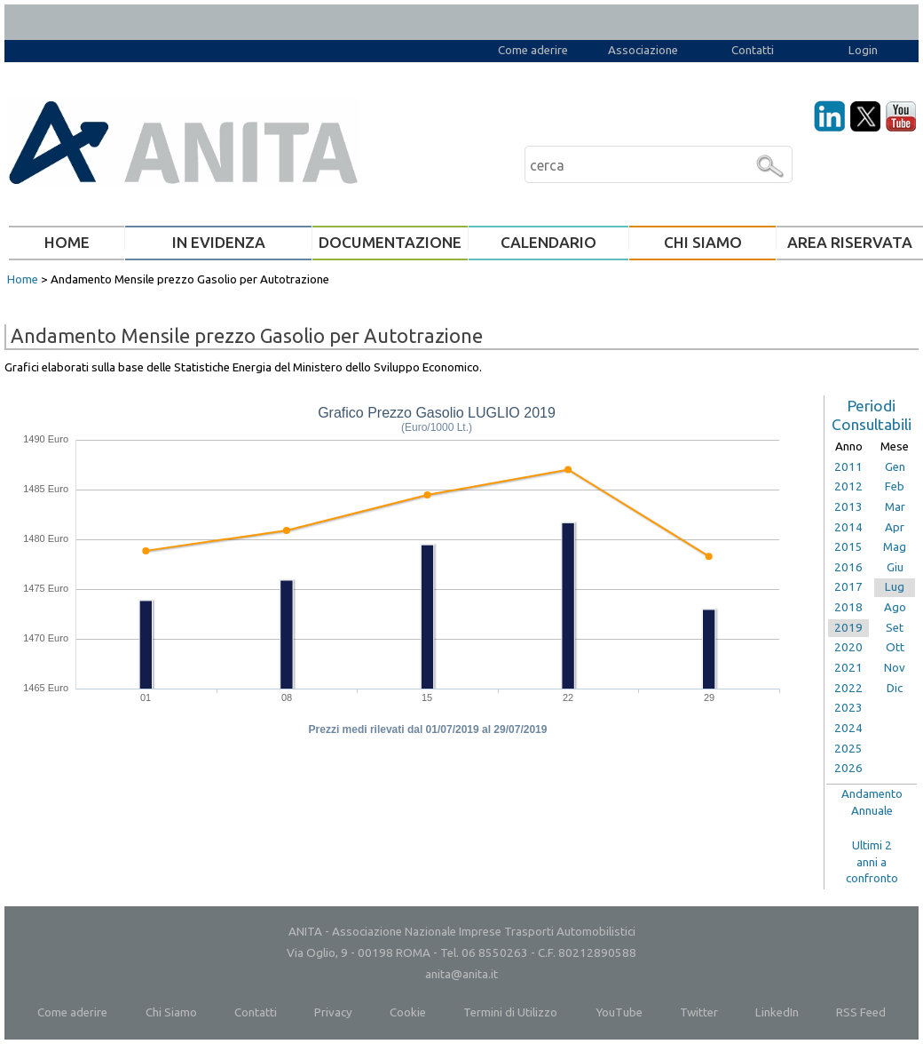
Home (22, 279)
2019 (848, 627)
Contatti (752, 50)
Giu (895, 567)
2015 (848, 547)
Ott (895, 647)
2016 (848, 567)
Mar (895, 507)
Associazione (643, 50)
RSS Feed (861, 1012)
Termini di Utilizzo (510, 1012)
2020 (848, 647)
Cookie (408, 1012)
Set (894, 627)
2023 (848, 707)
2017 (848, 587)
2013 (848, 507)
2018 (848, 607)
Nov (894, 667)
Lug (894, 587)
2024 (848, 728)
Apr (894, 527)
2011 (848, 467)
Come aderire (533, 50)
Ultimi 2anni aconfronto (872, 862)
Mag (894, 547)
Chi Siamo (171, 1012)
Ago (895, 607)
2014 (848, 527)
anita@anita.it (461, 974)
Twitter (699, 1012)
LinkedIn (777, 1012)
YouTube (619, 1012)
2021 (848, 667)
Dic (895, 688)
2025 (848, 748)
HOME (67, 242)
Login (863, 50)
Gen (895, 467)
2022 (848, 688)
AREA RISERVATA (849, 242)
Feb (894, 486)
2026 (848, 768)
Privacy (333, 1012)
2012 (848, 486)
